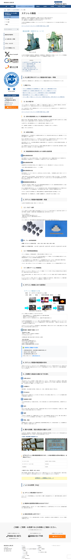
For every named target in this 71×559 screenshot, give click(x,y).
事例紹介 (38, 6)
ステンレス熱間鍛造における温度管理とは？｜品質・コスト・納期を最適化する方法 (37, 85)
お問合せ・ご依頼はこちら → (44, 473)
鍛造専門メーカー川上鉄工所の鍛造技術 (25, 6)
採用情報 (52, 6)
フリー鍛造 (7, 21)
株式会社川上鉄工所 (10, 2)
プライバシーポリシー (56, 540)
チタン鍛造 (7, 19)
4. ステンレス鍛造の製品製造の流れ (28, 64)
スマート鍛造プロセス (26, 553)
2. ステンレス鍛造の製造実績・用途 (28, 62)
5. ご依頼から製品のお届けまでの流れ (28, 65)
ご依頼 (40, 545)
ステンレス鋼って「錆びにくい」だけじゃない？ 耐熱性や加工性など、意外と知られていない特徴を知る (41, 92)
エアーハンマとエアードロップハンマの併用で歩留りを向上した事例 (34, 25)
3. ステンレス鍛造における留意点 (27, 63)
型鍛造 (6, 23)
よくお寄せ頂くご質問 (42, 546)
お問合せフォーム (11, 104)
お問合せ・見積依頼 (61, 6)
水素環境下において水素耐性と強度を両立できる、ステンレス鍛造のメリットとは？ (37, 87)
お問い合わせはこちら (36, 350)
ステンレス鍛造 (8, 16)
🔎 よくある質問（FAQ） (26, 68)
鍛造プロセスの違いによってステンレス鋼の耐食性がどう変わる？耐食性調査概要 (37, 89)
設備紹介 (40, 541)
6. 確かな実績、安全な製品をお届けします (29, 67)
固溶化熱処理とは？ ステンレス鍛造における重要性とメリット (34, 90)
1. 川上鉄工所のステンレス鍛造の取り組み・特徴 (30, 61)
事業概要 (12, 6)
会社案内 (45, 6)
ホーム (23, 540)
